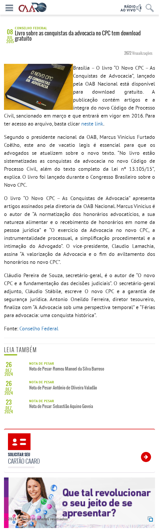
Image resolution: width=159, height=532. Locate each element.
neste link (92, 123)
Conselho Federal (38, 328)
